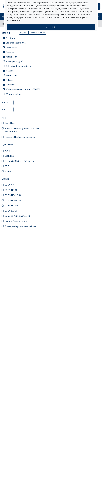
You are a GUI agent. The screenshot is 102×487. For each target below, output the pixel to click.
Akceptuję (51, 27)
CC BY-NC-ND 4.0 (13, 195)
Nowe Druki (11, 75)
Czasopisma (11, 47)
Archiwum (10, 38)
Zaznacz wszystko (37, 32)
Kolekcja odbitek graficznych (19, 66)
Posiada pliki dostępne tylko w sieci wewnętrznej (22, 130)
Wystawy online (13, 94)
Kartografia (11, 56)
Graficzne (9, 155)
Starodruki (11, 84)
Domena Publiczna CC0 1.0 (17, 216)
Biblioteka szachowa (16, 42)
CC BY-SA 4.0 (11, 210)
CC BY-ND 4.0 (11, 205)
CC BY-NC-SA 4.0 (13, 200)
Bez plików (10, 123)
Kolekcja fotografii (14, 61)
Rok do (5, 109)
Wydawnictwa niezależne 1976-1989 (23, 89)
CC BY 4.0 (9, 184)
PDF (7, 166)
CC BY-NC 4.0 (11, 190)
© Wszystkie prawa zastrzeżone (20, 226)
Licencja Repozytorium (16, 221)
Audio (7, 150)
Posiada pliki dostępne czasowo (20, 137)
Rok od (5, 102)
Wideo (8, 171)
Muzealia (10, 70)
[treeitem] (24, 38)
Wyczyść (23, 32)
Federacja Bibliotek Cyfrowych (19, 161)
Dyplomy (10, 52)
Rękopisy (10, 80)
